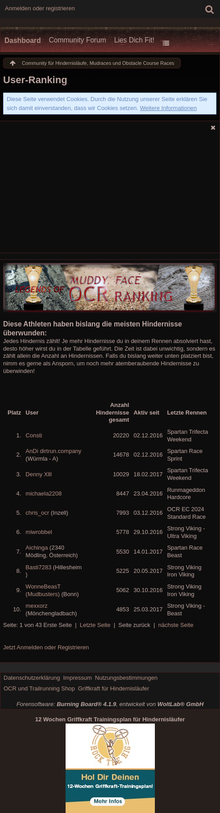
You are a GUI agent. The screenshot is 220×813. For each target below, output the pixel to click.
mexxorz (36, 605)
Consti (33, 435)
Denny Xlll (38, 474)
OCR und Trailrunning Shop (39, 688)
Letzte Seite (95, 625)
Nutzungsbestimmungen (126, 677)
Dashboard (22, 40)
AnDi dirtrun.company (53, 451)
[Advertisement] (109, 194)
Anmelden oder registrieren (40, 8)
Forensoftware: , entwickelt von (110, 704)
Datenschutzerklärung (32, 677)
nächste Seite (176, 625)
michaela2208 (43, 493)
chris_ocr (37, 512)
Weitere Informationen (168, 108)
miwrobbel (38, 532)
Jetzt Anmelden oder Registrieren (46, 647)
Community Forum (77, 40)
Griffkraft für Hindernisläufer (113, 688)
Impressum (77, 677)
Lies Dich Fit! (134, 40)
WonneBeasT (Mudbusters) (42, 590)
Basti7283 (38, 567)
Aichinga (36, 547)
